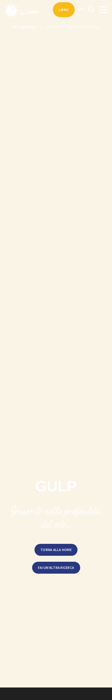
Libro (64, 9)
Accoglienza (24, 27)
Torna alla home (56, 549)
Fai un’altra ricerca (56, 567)
